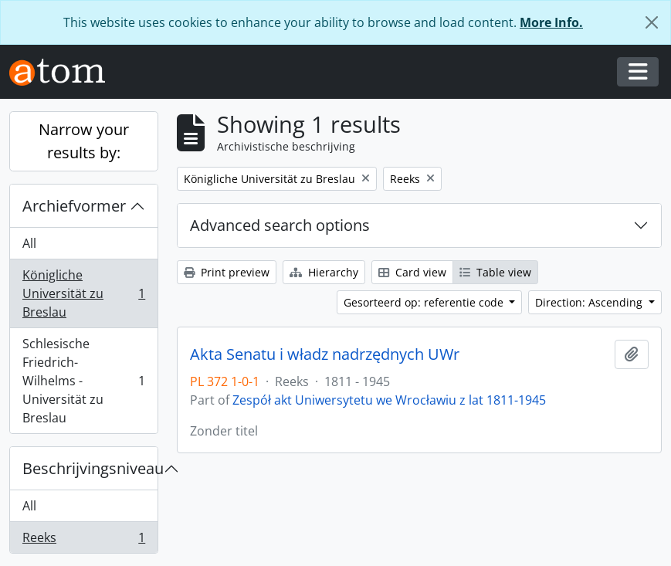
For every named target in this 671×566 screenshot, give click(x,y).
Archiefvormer (74, 205)
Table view (495, 272)
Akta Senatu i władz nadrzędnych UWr (324, 354)
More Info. (551, 22)
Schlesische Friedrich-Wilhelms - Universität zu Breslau (83, 380)
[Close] (651, 22)
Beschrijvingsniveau (90, 468)
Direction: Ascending (590, 302)
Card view (412, 272)
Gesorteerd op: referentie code (425, 302)
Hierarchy (324, 272)
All (29, 243)
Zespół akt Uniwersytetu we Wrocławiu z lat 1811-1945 (389, 399)
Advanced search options (280, 225)
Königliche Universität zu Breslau (83, 293)
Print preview (226, 272)
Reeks (83, 540)
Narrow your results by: (84, 141)
